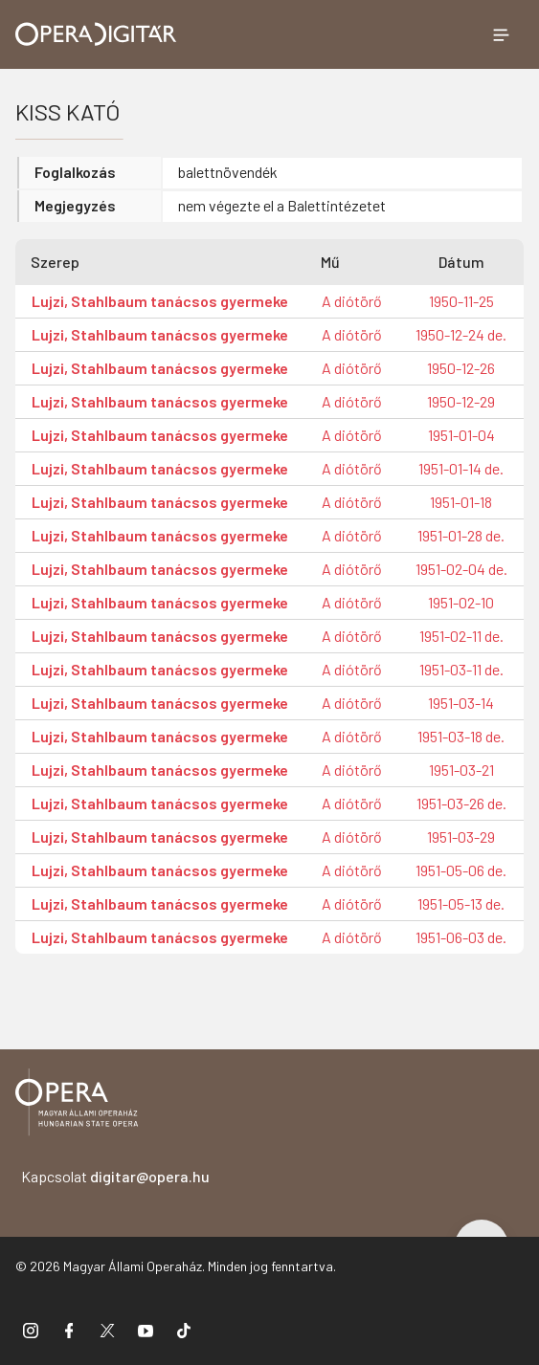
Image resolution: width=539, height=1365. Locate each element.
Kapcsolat (115, 1176)
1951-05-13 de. (461, 903)
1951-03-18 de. (461, 736)
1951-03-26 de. (461, 803)
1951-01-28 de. (461, 535)
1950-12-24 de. (460, 334)
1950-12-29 (461, 401)
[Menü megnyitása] (501, 34)
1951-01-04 (461, 435)
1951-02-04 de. (461, 569)
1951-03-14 (461, 703)
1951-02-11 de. (461, 636)
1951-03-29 (461, 836)
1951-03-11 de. (461, 669)
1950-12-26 (461, 368)
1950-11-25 (461, 301)
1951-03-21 (461, 769)
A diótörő (352, 301)
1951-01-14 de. (461, 468)
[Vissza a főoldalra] (76, 1105)
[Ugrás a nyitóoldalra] (96, 34)
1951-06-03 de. (460, 937)
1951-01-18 (461, 502)
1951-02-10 (461, 602)
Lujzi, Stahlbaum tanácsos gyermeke (160, 301)
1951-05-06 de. (460, 870)
